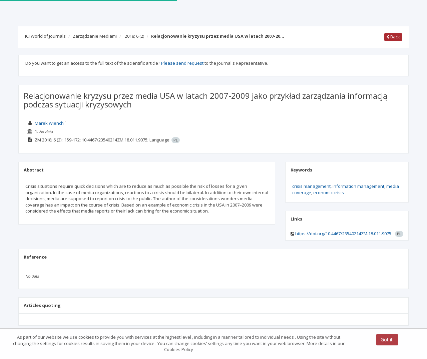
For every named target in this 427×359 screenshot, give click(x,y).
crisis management (311, 186)
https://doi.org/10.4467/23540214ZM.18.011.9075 (343, 234)
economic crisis (328, 193)
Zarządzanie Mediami (95, 36)
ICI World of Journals (45, 36)
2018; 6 (134, 36)
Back (393, 37)
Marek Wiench (49, 123)
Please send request (182, 63)
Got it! (387, 340)
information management (358, 186)
